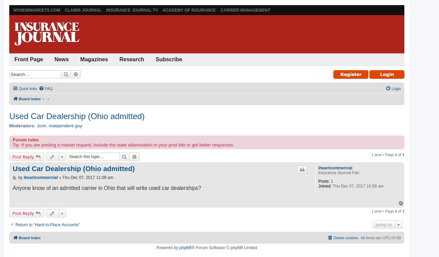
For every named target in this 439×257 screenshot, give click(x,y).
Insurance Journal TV (132, 10)
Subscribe (169, 59)
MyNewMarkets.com (36, 10)
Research (131, 59)
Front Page (28, 59)
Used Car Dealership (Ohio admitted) (77, 116)
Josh (41, 125)
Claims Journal (83, 10)
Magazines (94, 59)
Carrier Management (245, 10)
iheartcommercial (335, 168)
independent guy (65, 125)
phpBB (185, 247)
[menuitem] (45, 89)
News (62, 59)
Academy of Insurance (189, 10)
